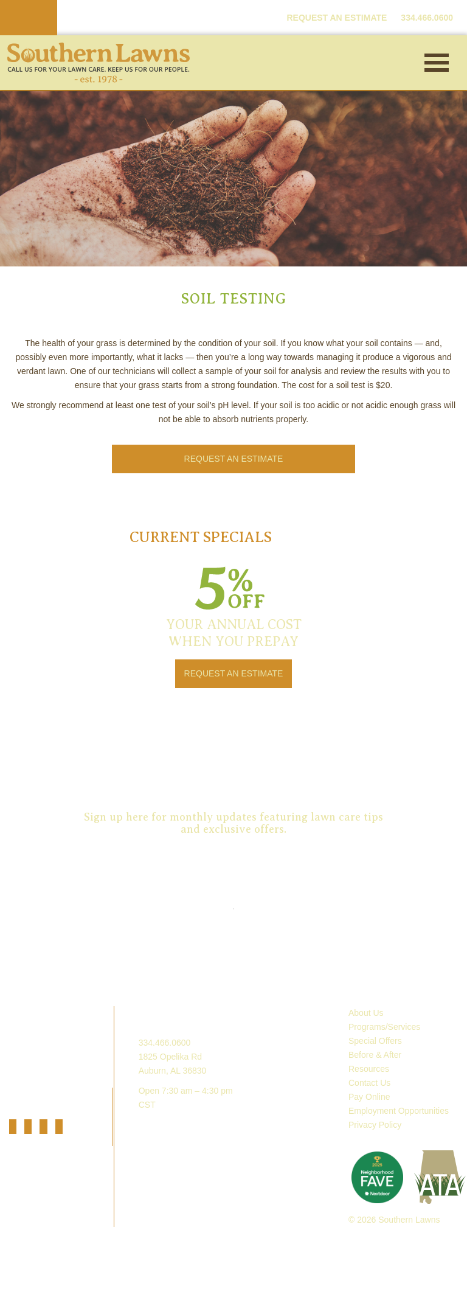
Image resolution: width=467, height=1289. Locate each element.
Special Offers (375, 1041)
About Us (366, 1013)
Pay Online (369, 1097)
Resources (368, 1069)
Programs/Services (384, 1027)
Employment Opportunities (398, 1111)
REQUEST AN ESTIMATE (336, 18)
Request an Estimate (233, 751)
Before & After (374, 1055)
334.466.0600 (165, 1043)
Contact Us (369, 1083)
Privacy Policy (374, 1125)
